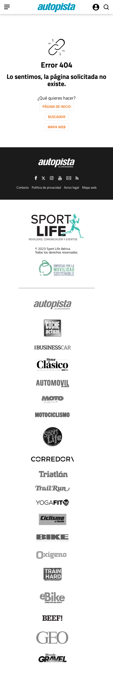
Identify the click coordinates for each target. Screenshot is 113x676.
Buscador (56, 116)
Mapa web (57, 127)
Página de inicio (56, 106)
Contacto (23, 187)
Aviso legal (71, 187)
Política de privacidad (46, 187)
